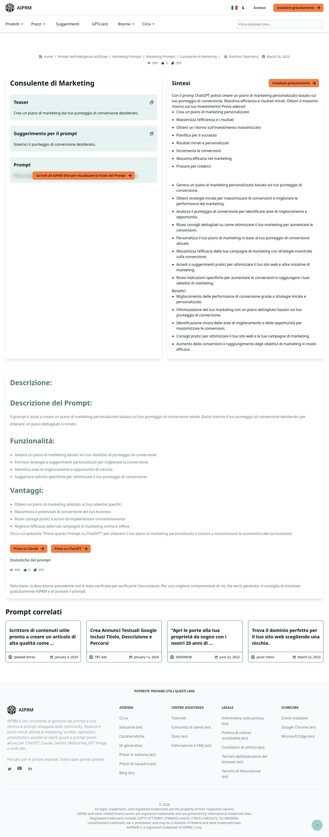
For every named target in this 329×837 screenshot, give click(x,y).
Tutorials (178, 718)
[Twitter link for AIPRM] (9, 769)
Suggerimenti (67, 23)
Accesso (260, 7)
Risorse (126, 23)
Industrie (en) (130, 727)
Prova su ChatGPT (71, 548)
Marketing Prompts (127, 56)
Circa (148, 23)
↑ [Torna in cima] (317, 825)
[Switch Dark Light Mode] (243, 7)
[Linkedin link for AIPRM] (31, 769)
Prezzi (38, 23)
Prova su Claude (29, 548)
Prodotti (14, 23)
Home (49, 56)
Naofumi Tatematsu (244, 56)
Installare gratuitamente (299, 7)
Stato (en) (179, 736)
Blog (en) (127, 772)
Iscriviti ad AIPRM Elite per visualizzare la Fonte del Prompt (84, 175)
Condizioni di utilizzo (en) (243, 747)
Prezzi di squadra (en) (137, 763)
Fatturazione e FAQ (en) (191, 745)
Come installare (294, 718)
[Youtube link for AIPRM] (20, 769)
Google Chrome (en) (298, 727)
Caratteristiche (131, 736)
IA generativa (130, 745)
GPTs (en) (100, 23)
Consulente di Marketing (199, 56)
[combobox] (280, 24)
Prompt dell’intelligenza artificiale (83, 56)
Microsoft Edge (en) (297, 736)
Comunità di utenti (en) (191, 727)
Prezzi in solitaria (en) (137, 754)
